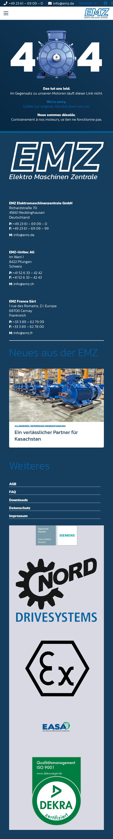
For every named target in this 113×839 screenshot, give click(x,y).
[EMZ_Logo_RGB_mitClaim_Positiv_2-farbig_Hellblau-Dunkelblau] (96, 13)
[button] (6, 13)
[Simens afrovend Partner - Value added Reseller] (56, 535)
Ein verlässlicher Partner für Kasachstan (46, 435)
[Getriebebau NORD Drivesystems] (56, 590)
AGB (12, 484)
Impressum (18, 516)
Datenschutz (19, 508)
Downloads (18, 500)
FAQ (12, 492)
